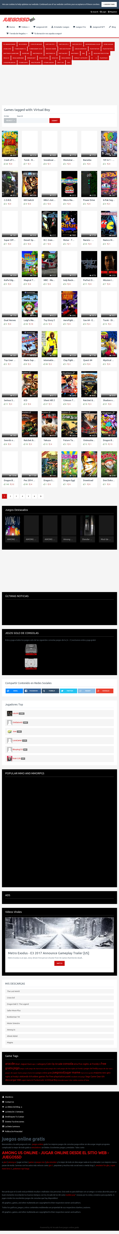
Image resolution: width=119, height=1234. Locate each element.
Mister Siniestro (13, 1023)
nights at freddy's (12, 1077)
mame (76, 1072)
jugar (68, 1072)
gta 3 (51, 1165)
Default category (81, 58)
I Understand (109, 4)
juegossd (58, 1072)
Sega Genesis (66, 58)
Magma (10, 1042)
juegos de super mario (13, 1073)
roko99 (15, 713)
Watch (59, 963)
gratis (9, 1068)
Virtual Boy (63, 53)
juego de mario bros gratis (38, 1068)
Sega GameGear (18, 58)
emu (76, 1064)
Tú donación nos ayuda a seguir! (46, 33)
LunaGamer (17, 740)
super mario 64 (27, 1080)
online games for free (43, 1076)
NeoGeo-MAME (51, 49)
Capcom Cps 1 (50, 44)
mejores (98, 1072)
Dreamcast (31, 58)
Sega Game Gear (93, 1076)
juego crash (24, 1068)
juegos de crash (54, 1068)
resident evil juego (78, 1077)
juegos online (37, 1144)
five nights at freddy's (89, 1064)
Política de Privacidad (12, 1131)
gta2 (5, 1162)
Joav (14, 731)
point (68, 1076)
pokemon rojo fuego (21, 1169)
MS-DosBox (23, 44)
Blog (112, 27)
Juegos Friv (79, 27)
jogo (16, 1068)
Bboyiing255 (18, 749)
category (41, 1064)
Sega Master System (101, 53)
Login (103, 12)
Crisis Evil (11, 998)
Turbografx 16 (20, 49)
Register (112, 12)
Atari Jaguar (108, 44)
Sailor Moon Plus (14, 1010)
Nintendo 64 (50, 53)
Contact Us (8, 1102)
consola (68, 1063)
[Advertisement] (58, 85)
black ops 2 (32, 1064)
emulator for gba (102, 1165)
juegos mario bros (29, 1073)
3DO (68, 62)
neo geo (106, 1072)
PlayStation (94, 49)
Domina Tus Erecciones (13, 1122)
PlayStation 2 (108, 49)
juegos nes (40, 1162)
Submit (55, 120)
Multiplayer (35, 62)
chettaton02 (18, 722)
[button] (10, 120)
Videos (24, 27)
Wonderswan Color (92, 44)
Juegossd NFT (97, 27)
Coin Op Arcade (36, 44)
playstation (59, 1076)
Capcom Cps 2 (64, 44)
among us (12, 1162)
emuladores (36, 1147)
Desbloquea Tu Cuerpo (13, 1117)
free (103, 1063)
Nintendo (75, 53)
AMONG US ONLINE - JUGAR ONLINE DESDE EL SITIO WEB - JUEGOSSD (55, 1155)
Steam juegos (49, 62)
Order (6, 116)
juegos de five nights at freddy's (72, 1068)
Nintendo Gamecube (11, 53)
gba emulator (51, 1162)
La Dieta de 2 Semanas (13, 1112)
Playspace (104, 58)
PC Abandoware (9, 44)
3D (92, 58)
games (31, 1162)
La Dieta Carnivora (11, 1126)
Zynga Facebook (9, 62)
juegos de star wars (105, 1068)
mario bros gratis (87, 1073)
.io (89, 53)
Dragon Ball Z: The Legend (18, 1004)
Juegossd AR (40, 27)
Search (94, 12)
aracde (10, 1063)
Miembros (7, 1097)
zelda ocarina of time (81, 1080)
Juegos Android (80, 49)
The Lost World (13, 991)
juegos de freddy (91, 1068)
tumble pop (70, 1195)
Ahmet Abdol (12, 1036)
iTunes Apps (23, 62)
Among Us (11, 1030)
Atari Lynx (7, 49)
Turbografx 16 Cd (35, 49)
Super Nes (25, 53)
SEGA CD (6, 58)
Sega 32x (55, 58)
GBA (83, 53)
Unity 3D (60, 62)
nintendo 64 (26, 1076)
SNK (19, 1080)
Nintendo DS (37, 53)
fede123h (17, 758)
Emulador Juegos (60, 27)
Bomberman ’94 (13, 1017)
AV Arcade (54, 1227)
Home (11, 27)
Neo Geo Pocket (65, 49)
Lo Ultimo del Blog (11, 1107)
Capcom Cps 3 (77, 44)
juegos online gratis (44, 1073)
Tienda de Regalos (17, 33)
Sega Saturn (43, 58)
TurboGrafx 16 (40, 1080)
